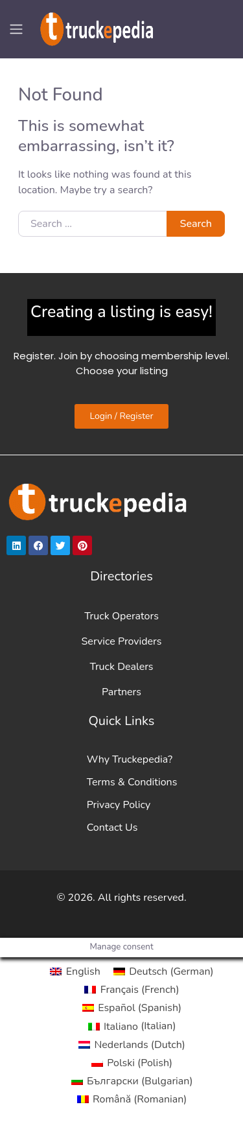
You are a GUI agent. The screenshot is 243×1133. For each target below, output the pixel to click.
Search (196, 224)
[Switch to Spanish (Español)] (132, 1008)
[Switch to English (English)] (74, 971)
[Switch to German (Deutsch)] (163, 971)
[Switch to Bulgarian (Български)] (132, 1081)
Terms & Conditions (132, 782)
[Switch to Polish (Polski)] (132, 1063)
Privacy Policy (119, 804)
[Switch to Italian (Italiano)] (132, 1026)
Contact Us (112, 827)
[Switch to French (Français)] (131, 990)
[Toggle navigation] (16, 29)
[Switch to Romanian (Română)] (132, 1099)
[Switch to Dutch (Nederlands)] (132, 1045)
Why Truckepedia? (129, 759)
